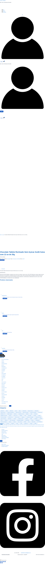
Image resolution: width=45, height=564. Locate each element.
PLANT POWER (4, 392)
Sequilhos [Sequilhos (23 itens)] (13, 424)
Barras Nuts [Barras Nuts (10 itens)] (41, 412)
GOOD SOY (4, 378)
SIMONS (3, 396)
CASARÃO (3, 369)
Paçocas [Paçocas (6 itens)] (10, 422)
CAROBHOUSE (4, 368)
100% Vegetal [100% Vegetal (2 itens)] (5, 425)
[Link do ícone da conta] (22, 60)
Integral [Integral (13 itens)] (25, 425)
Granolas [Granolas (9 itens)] (42, 419)
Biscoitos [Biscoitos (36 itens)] (15, 414)
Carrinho (3, 430)
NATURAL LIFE (4, 388)
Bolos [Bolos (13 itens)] (32, 414)
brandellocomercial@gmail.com (26, 553)
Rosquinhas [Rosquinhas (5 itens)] (3, 424)
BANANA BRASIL (4, 364)
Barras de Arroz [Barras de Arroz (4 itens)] (3, 412)
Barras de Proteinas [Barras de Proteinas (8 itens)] (34, 412)
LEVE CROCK (4, 382)
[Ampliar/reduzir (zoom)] (0, 562)
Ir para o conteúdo (3, 0)
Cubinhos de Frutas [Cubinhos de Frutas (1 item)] (40, 417)
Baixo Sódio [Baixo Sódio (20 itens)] (13, 425)
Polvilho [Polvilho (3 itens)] (26, 422)
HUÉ (2, 331)
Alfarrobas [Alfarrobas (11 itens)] (11, 411)
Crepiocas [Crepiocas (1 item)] (23, 417)
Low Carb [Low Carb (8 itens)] (29, 425)
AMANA (3, 362)
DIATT (3, 372)
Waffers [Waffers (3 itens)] (37, 424)
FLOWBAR (3, 376)
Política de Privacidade (5, 438)
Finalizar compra (4, 433)
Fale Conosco (4, 432)
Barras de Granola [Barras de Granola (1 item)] (26, 412)
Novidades (2, 356)
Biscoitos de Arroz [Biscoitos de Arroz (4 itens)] (22, 414)
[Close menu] (1, 354)
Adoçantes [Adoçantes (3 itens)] (2, 411)
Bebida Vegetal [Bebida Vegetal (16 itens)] (10, 414)
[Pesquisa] (10, 406)
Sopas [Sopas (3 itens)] (22, 424)
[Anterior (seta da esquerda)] (0, 563)
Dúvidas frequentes (5, 431)
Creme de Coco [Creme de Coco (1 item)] (10, 417)
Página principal (4, 437)
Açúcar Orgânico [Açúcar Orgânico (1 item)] (10, 425)
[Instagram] (22, 551)
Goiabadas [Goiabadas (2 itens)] (37, 419)
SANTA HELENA (4, 395)
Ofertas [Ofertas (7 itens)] (32, 425)
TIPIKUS (3, 399)
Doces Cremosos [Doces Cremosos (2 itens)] (3, 419)
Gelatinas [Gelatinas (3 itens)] (27, 419)
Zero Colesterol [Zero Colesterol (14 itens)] (2, 428)
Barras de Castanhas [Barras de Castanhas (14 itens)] (11, 412)
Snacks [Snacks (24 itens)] (18, 424)
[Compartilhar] (3, 562)
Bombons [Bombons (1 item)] (36, 414)
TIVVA (3, 400)
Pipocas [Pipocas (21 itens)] (15, 422)
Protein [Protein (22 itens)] (36, 425)
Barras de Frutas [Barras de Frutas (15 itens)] (19, 412)
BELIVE (3, 365)
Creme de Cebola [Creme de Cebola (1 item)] (3, 417)
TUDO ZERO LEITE (5, 402)
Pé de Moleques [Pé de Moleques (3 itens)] (41, 422)
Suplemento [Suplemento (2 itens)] (27, 424)
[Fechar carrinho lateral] (1, 442)
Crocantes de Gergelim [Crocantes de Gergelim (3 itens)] (31, 417)
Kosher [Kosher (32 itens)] (27, 425)
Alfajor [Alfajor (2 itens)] (7, 411)
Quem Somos (4, 439)
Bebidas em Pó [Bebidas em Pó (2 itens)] (3, 414)
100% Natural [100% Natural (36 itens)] (2, 425)
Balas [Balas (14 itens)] (20, 411)
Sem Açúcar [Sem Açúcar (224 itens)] (42, 425)
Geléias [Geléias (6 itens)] (32, 419)
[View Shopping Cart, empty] (2, 62)
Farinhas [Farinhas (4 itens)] (15, 419)
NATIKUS (3, 386)
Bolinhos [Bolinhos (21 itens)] (28, 414)
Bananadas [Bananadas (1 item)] (25, 411)
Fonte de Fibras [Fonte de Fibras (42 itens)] (22, 425)
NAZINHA (3, 389)
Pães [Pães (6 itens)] (30, 422)
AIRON (3, 313)
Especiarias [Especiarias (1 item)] (10, 419)
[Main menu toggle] (1, 111)
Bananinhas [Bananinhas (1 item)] (38, 411)
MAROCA (3, 385)
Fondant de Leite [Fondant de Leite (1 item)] (21, 419)
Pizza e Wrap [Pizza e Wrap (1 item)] (20, 422)
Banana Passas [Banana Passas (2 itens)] (31, 411)
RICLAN (3, 393)
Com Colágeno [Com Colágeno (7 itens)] (17, 425)
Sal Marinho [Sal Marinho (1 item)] (39, 425)
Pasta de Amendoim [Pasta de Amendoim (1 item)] (4, 422)
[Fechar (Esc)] (5, 562)
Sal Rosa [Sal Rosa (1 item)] (8, 424)
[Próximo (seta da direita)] (2, 563)
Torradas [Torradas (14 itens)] (32, 424)
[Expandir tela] (2, 562)
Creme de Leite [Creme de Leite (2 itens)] (17, 417)
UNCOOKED (4, 403)
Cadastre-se (2, 260)
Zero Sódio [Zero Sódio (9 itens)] (5, 428)
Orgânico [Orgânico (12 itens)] (34, 425)
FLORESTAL (4, 375)
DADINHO (3, 371)
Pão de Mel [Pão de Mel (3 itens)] (34, 422)
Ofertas (2, 355)
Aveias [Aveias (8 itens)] (16, 411)
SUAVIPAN (3, 348)
